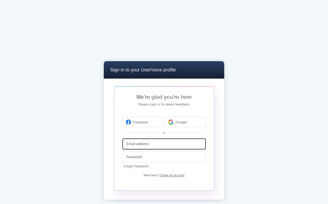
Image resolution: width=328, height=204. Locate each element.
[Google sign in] (185, 122)
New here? (164, 175)
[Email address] (164, 143)
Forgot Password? (136, 166)
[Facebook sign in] (142, 122)
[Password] (164, 157)
